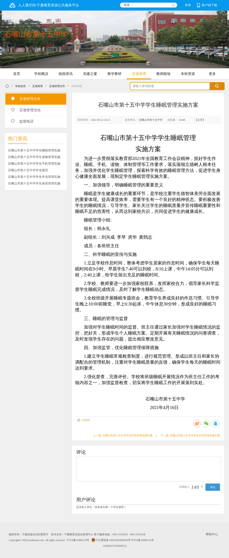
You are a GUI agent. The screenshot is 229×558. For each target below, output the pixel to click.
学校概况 (41, 74)
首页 (16, 74)
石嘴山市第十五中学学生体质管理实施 (34, 183)
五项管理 (139, 74)
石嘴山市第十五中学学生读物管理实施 (34, 157)
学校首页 (20, 86)
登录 (188, 5)
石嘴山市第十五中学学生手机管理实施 (34, 163)
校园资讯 (66, 74)
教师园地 (163, 74)
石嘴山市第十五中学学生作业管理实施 (34, 177)
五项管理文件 (57, 86)
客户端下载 (207, 5)
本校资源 (188, 74)
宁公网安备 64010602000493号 (111, 540)
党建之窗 (90, 74)
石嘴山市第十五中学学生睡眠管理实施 (34, 150)
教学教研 (114, 74)
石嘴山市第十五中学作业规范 (28, 170)
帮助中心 (212, 534)
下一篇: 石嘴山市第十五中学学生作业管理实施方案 (190, 435)
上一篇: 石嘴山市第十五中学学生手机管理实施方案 (123, 435)
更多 (212, 74)
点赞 (82, 420)
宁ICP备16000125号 (77, 540)
